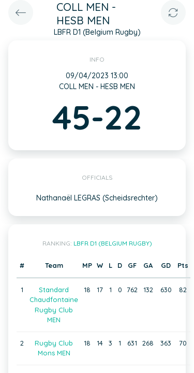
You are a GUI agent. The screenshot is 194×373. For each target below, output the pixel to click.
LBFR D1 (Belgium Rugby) (112, 243)
